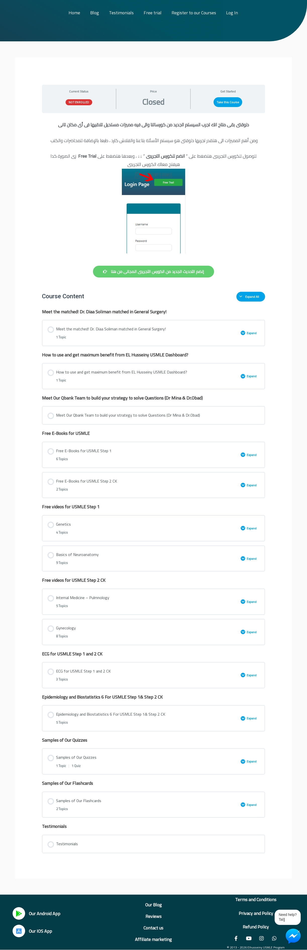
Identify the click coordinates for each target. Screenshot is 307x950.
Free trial (153, 13)
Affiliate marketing (153, 939)
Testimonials (121, 13)
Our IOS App (40, 931)
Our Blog (153, 905)
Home (74, 13)
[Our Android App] (19, 913)
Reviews (153, 916)
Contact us (153, 928)
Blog (94, 13)
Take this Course (228, 102)
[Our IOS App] (19, 931)
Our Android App (44, 913)
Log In (232, 13)
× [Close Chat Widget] (298, 931)
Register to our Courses (194, 13)
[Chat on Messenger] (293, 936)
